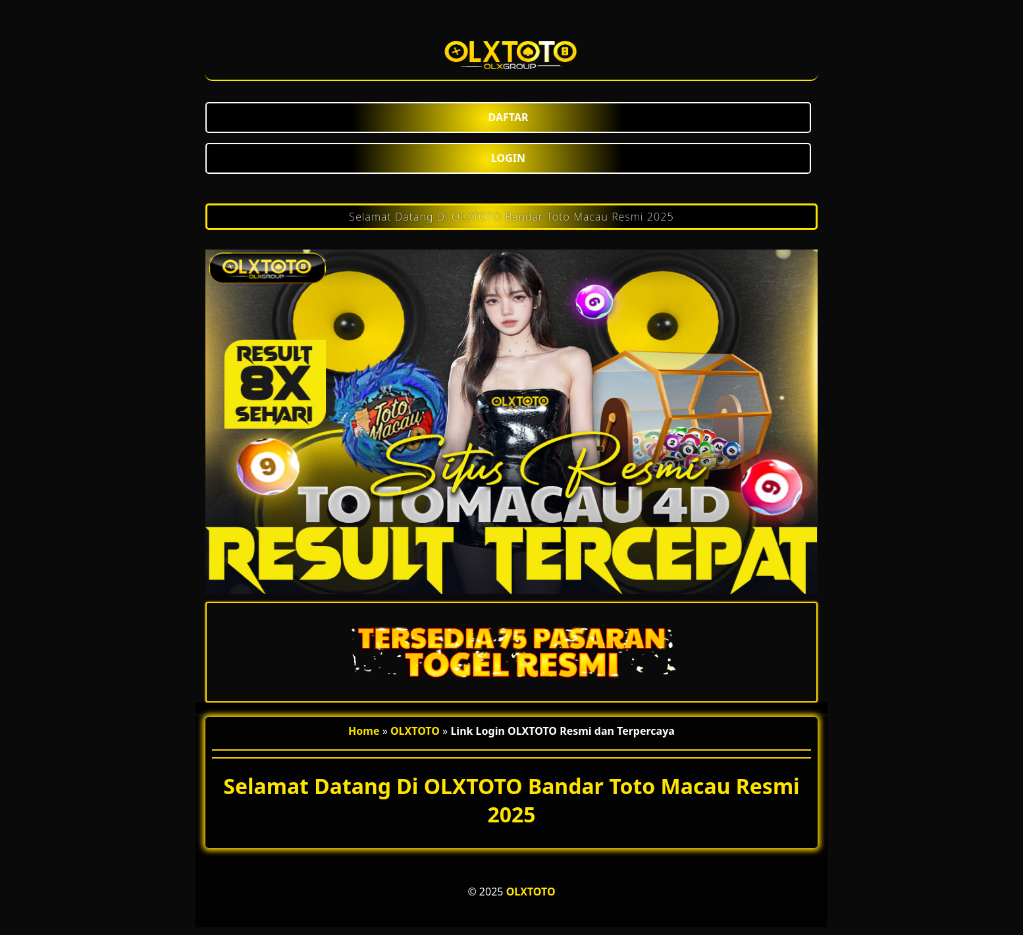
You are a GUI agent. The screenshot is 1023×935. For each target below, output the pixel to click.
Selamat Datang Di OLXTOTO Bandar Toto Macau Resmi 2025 (511, 216)
